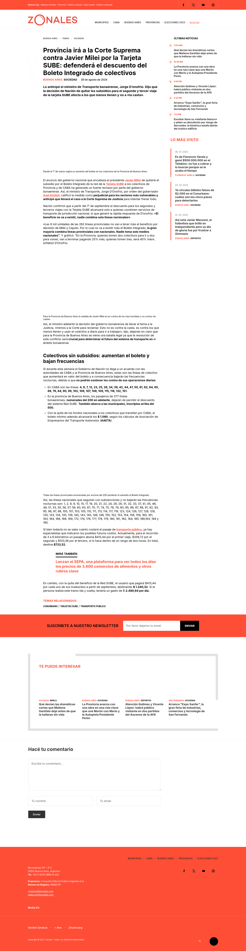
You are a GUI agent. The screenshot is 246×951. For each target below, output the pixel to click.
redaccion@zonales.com (40, 894)
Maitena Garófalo (48, 5)
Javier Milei (133, 180)
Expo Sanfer (89, 5)
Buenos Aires (132, 22)
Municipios (102, 22)
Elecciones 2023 (174, 22)
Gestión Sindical (37, 927)
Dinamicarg (75, 927)
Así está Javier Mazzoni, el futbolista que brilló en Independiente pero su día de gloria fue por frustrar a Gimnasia (193, 226)
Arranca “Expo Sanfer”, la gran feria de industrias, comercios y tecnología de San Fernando (195, 106)
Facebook (183, 4)
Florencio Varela (184, 175)
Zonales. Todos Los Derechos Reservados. (65, 939)
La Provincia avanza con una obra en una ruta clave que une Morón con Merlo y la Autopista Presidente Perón (195, 71)
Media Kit (33, 907)
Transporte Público (93, 606)
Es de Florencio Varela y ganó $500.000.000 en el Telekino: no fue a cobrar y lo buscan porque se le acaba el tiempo (193, 163)
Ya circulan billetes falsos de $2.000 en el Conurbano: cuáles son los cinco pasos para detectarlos (194, 195)
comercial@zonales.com (40, 891)
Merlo (53, 700)
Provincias (153, 22)
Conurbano (50, 606)
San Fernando (176, 700)
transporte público (129, 529)
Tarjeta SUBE (115, 184)
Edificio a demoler (105, 5)
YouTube (203, 4)
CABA (116, 22)
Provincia (62, 5)
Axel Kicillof (51, 195)
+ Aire (58, 927)
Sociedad (79, 38)
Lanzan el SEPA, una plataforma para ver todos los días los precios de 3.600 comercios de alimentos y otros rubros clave (106, 566)
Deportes (195, 238)
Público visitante (75, 5)
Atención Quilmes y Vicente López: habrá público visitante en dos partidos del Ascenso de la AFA (195, 89)
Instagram (213, 4)
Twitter (193, 4)
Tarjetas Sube (69, 606)
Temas (65, 38)
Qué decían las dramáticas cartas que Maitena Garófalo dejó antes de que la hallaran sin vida (195, 53)
